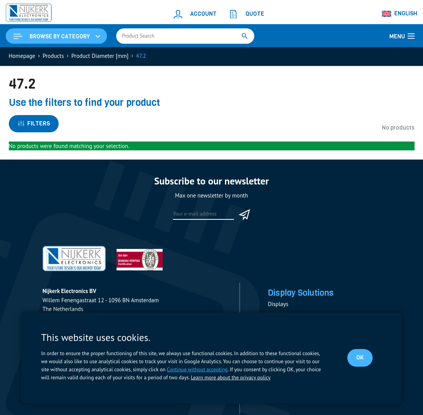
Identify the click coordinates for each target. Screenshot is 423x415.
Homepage (22, 56)
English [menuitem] (405, 13)
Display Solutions (301, 294)
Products (53, 56)
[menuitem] (400, 13)
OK (360, 357)
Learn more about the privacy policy (230, 377)
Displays (278, 304)
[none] (400, 13)
